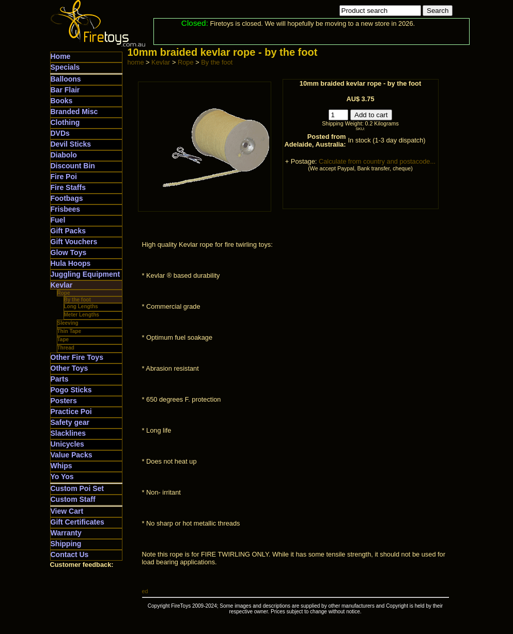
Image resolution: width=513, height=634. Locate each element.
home (136, 62)
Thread (65, 348)
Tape (63, 339)
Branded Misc (74, 111)
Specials (65, 67)
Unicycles (67, 444)
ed (145, 591)
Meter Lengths (81, 315)
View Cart (67, 511)
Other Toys (69, 368)
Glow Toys (69, 252)
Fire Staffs (68, 187)
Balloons (66, 79)
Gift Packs (68, 231)
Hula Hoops (71, 263)
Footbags (67, 198)
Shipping (66, 544)
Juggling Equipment (85, 274)
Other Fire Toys (77, 357)
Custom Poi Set (77, 488)
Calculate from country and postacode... (377, 161)
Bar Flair (65, 90)
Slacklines (68, 433)
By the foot (77, 300)
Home (61, 56)
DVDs (60, 133)
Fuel (58, 220)
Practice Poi (71, 411)
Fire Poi (64, 176)
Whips (61, 466)
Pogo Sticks (71, 390)
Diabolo (64, 155)
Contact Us (70, 554)
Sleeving (68, 323)
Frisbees (66, 209)
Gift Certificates (77, 522)
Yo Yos (62, 476)
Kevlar (62, 285)
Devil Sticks (71, 144)
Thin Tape (69, 331)
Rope (63, 293)
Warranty (66, 533)
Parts (60, 379)
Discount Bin (73, 166)
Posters (64, 401)
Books (62, 101)
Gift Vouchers (74, 241)
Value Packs (71, 455)
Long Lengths (81, 306)
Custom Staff (73, 499)
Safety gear (70, 422)
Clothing (65, 122)
